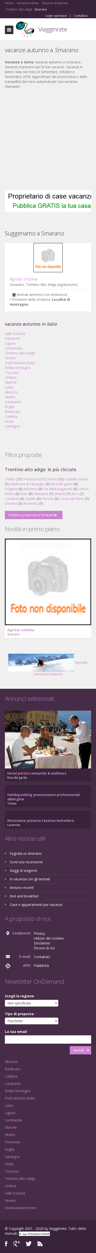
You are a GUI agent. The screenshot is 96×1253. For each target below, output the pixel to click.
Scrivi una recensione (26, 862)
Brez (24, 493)
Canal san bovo (72, 498)
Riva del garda (62, 484)
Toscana (11, 372)
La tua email (17, 1031)
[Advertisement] (45, 139)
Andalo (30, 498)
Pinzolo (48, 498)
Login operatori (56, 16)
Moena (59, 493)
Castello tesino (76, 479)
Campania (13, 401)
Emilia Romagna (17, 367)
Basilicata (12, 411)
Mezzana (41, 493)
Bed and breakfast (24, 896)
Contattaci (81, 16)
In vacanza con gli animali (30, 879)
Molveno (30, 488)
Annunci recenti (22, 887)
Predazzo (31, 479)
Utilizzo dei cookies (49, 938)
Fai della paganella (58, 488)
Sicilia (9, 421)
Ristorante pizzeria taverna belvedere (40, 820)
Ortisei (51, 479)
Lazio (9, 387)
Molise (10, 397)
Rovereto (30, 503)
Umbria (10, 377)
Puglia (9, 406)
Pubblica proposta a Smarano (32, 515)
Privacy (39, 933)
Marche (11, 382)
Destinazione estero (21, 1207)
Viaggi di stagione (23, 870)
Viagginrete (52, 29)
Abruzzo (11, 392)
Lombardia (13, 348)
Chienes (11, 503)
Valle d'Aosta (15, 333)
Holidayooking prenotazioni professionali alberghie (43, 796)
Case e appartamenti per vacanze (36, 904)
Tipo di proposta (21, 1013)
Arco (75, 493)
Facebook (6, 1244)
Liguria (10, 343)
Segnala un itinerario (26, 853)
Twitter (29, 1244)
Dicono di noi (44, 948)
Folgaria (11, 488)
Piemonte (12, 338)
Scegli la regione (21, 996)
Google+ (16, 1244)
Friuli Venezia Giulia (20, 362)
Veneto (10, 358)
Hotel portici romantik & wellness (36, 773)
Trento (10, 479)
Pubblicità (41, 965)
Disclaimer (42, 943)
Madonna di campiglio (27, 484)
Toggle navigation (9, 30)
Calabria (11, 416)
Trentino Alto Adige (20, 353)
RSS (40, 1244)
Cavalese (12, 498)
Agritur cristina (23, 279)
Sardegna (12, 426)
